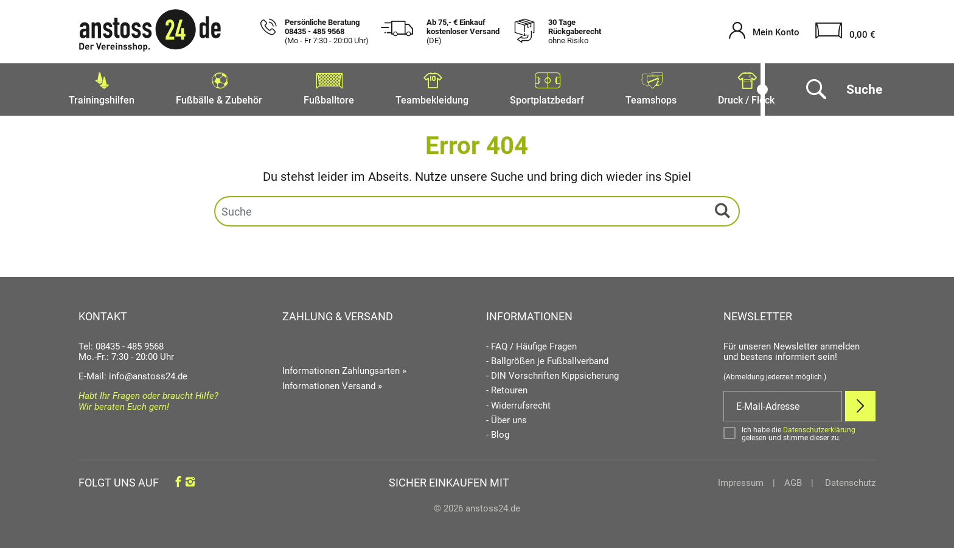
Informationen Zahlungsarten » (344, 367)
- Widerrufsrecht (518, 402)
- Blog (497, 431)
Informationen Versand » (332, 382)
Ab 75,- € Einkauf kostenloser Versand (463, 32)
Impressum (741, 479)
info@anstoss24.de (148, 372)
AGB (793, 479)
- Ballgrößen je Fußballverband (547, 358)
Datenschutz (849, 479)
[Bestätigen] (799, 430)
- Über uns (506, 417)
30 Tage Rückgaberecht (574, 32)
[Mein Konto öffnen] (764, 32)
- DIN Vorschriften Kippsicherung (552, 372)
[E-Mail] (782, 402)
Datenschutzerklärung (819, 426)
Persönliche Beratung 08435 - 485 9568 (327, 32)
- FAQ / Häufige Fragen (531, 343)
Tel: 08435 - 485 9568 (121, 342)
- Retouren (506, 387)
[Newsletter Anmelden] (860, 402)
